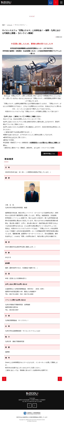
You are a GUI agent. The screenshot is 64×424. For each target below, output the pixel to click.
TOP (3, 25)
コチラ (13, 137)
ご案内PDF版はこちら (48, 153)
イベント (9, 25)
